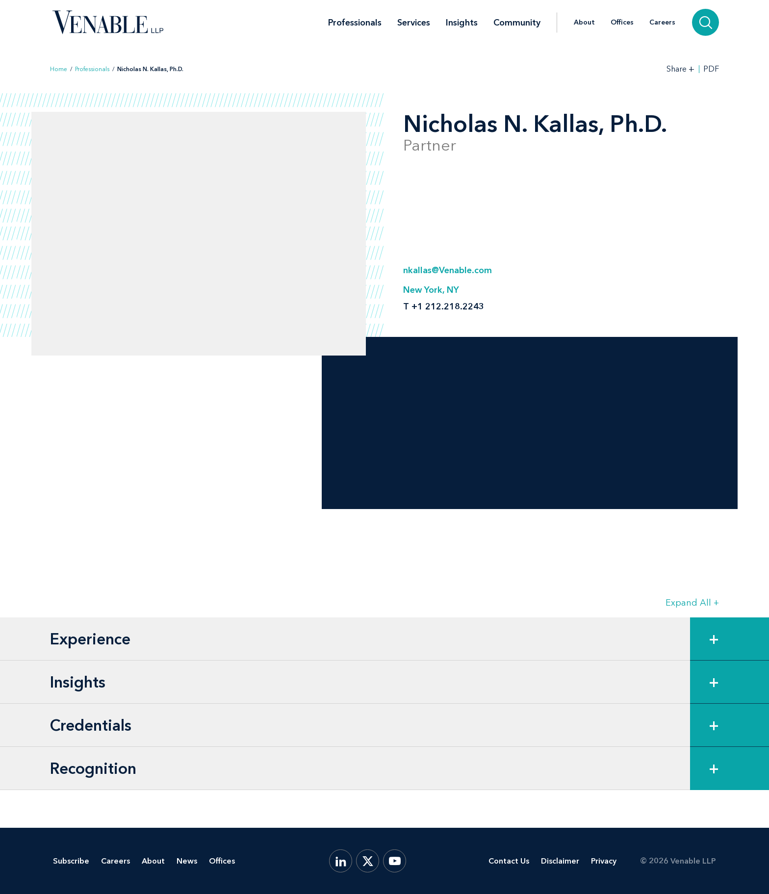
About (584, 22)
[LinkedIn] (340, 860)
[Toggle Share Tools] (681, 69)
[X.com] (367, 860)
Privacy (603, 861)
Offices (622, 22)
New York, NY (431, 289)
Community (516, 22)
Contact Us (508, 861)
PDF (711, 69)
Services (413, 22)
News (187, 861)
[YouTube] (394, 860)
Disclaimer (560, 861)
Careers (662, 22)
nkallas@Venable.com (447, 270)
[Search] (705, 22)
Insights (462, 22)
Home (58, 69)
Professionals (355, 22)
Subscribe (71, 861)
